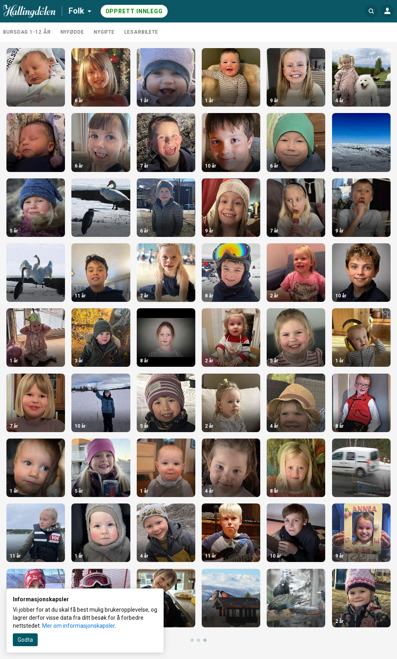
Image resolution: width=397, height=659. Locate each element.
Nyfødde (72, 32)
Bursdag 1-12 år (27, 32)
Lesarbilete (141, 32)
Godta (25, 640)
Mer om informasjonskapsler (78, 626)
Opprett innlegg (134, 11)
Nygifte (104, 32)
